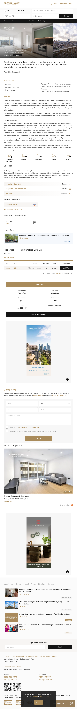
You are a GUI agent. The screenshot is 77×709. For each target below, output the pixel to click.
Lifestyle (68, 633)
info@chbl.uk (38, 395)
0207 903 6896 (10, 677)
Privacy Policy (23, 427)
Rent (55, 4)
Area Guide (67, 241)
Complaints (18, 697)
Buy (50, 4)
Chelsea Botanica (34, 268)
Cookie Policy (36, 427)
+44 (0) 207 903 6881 (60, 395)
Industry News (66, 597)
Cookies (35, 697)
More (70, 4)
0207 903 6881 (45, 677)
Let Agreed (17, 55)
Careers (68, 620)
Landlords (63, 4)
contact (58, 273)
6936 (8, 268)
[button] (50, 4)
